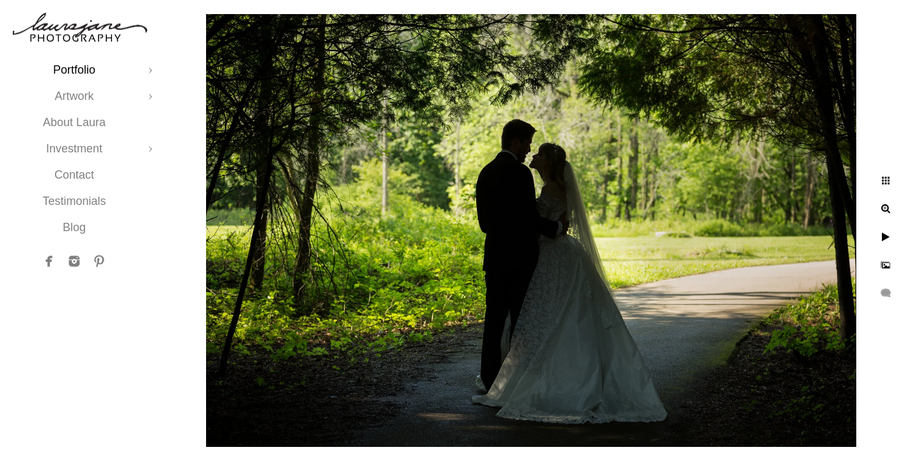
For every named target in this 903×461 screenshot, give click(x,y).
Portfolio (74, 69)
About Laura (74, 122)
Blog (74, 227)
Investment (74, 148)
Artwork (73, 96)
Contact (74, 174)
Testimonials (74, 201)
